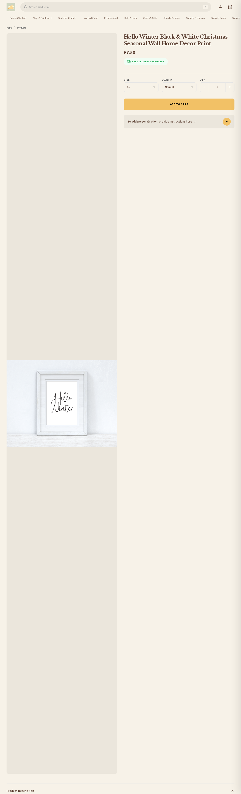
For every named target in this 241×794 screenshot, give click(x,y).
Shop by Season (172, 18)
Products (21, 28)
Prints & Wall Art (18, 18)
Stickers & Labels (67, 18)
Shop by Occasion (195, 18)
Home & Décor (90, 18)
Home (9, 28)
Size (126, 80)
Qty (202, 80)
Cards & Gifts (150, 18)
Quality (167, 80)
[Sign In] (220, 7)
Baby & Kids (130, 18)
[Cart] (230, 7)
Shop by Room (218, 18)
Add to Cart (179, 104)
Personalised (111, 18)
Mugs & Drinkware (42, 18)
